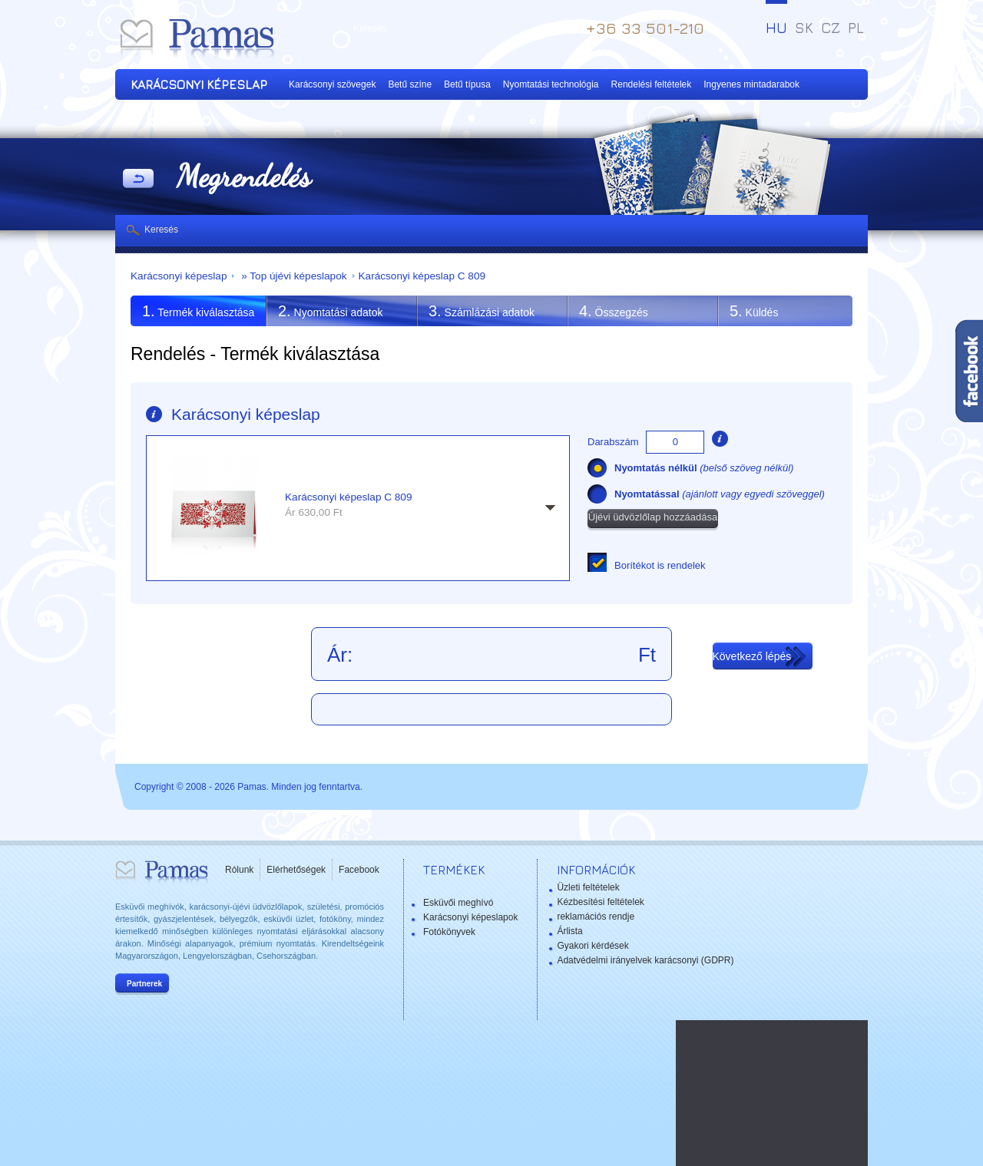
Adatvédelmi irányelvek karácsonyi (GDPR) (645, 960)
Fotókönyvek (449, 932)
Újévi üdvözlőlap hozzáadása (652, 517)
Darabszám (612, 442)
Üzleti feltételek (588, 887)
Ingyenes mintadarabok (751, 84)
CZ (830, 27)
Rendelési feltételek (651, 84)
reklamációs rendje (595, 916)
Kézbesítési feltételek (600, 902)
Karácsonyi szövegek (332, 84)
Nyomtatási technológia (551, 84)
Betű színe (410, 84)
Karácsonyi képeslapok (470, 917)
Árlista (569, 931)
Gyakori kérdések (592, 945)
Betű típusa (467, 84)
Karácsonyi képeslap (179, 276)
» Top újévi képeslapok (292, 276)
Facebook (359, 869)
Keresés (161, 229)
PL (856, 27)
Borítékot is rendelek (660, 565)
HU (776, 27)
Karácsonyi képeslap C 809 (422, 276)
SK (804, 27)
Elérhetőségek (296, 869)
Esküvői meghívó (458, 902)
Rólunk (239, 869)
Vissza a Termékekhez (138, 179)
